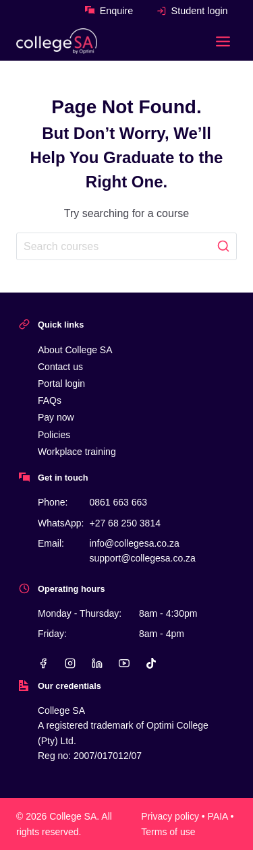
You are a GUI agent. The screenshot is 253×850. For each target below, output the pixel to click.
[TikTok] (151, 663)
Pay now (56, 417)
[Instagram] (70, 663)
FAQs (49, 400)
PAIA (218, 816)
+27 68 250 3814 (125, 523)
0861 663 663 (118, 502)
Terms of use (168, 831)
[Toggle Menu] (223, 41)
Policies (54, 434)
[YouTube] (124, 663)
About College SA (75, 349)
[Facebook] (43, 663)
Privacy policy (170, 816)
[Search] (126, 246)
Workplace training (77, 451)
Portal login (61, 383)
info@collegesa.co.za (134, 543)
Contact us (60, 366)
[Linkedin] (97, 663)
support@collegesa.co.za (142, 558)
